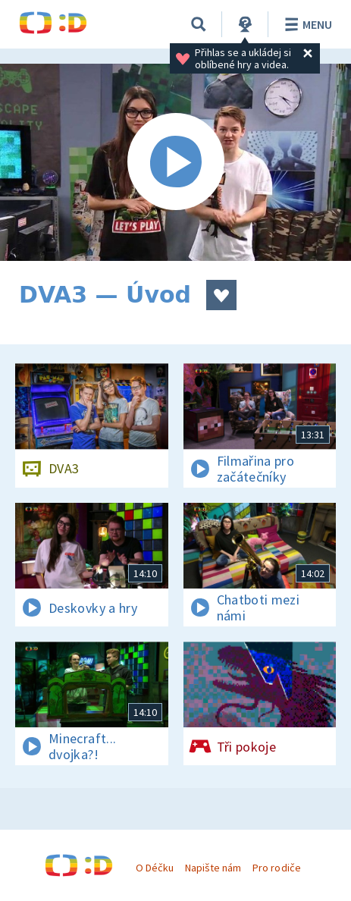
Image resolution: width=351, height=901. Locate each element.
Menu (306, 24)
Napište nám (213, 867)
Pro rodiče (276, 867)
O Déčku (155, 867)
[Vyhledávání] (198, 24)
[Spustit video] (175, 162)
